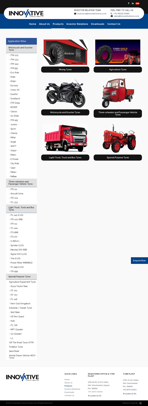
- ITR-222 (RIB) (16, 219)
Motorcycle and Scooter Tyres (21, 48)
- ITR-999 (13, 271)
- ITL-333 (13, 202)
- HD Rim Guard (16, 316)
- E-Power (13, 159)
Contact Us (113, 24)
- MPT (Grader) (16, 329)
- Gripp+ (13, 150)
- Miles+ (12, 155)
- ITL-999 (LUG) (16, 267)
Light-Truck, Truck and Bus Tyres (21, 208)
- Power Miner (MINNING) (21, 263)
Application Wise (17, 41)
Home (32, 24)
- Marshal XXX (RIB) (18, 250)
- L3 (11, 338)
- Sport (12, 129)
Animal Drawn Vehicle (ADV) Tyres (22, 356)
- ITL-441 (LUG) (16, 215)
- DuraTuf (13, 94)
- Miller (12, 137)
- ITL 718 (13, 325)
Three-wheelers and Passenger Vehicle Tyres (21, 182)
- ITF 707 (13, 295)
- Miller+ (12, 172)
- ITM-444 (13, 64)
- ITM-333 (13, 59)
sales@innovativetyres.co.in (126, 16)
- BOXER (13, 107)
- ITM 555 (13, 68)
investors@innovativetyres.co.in (91, 13)
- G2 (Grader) (15, 334)
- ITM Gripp (14, 103)
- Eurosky (13, 85)
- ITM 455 (13, 120)
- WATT (12, 146)
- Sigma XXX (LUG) (18, 254)
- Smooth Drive (16, 193)
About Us (44, 24)
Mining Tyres (65, 69)
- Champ (13, 133)
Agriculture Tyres (117, 69)
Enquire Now (139, 260)
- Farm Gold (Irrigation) (19, 303)
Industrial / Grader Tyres (20, 308)
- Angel (12, 142)
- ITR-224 (13, 198)
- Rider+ (12, 81)
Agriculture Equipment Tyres (22, 282)
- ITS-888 (13, 232)
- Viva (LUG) (14, 258)
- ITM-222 (13, 55)
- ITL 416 (13, 299)
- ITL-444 (13, 228)
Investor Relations (77, 24)
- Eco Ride (14, 72)
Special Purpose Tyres (19, 276)
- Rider (12, 77)
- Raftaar (13, 176)
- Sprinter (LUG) (16, 245)
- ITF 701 (13, 290)
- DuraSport (14, 98)
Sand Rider (14, 351)
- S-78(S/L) (14, 241)
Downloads (97, 24)
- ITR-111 (13, 189)
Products (58, 24)
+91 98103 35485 (121, 13)
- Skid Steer (14, 312)
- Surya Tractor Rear (18, 286)
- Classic (13, 111)
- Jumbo (13, 124)
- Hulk (12, 321)
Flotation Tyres (16, 347)
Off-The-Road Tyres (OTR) (21, 342)
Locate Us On (94, 396)
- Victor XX (14, 90)
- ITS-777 (13, 237)
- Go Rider (14, 116)
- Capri (12, 168)
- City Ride (14, 163)
